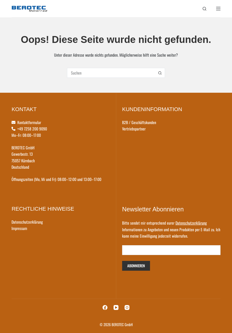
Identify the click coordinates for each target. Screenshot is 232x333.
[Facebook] (105, 307)
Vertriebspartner (134, 129)
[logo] (29, 8)
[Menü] (218, 8)
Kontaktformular (29, 122)
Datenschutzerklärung (27, 222)
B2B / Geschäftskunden (139, 122)
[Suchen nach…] (111, 73)
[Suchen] (204, 9)
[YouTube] (116, 307)
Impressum (19, 228)
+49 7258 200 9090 (32, 129)
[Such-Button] (160, 73)
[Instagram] (127, 307)
